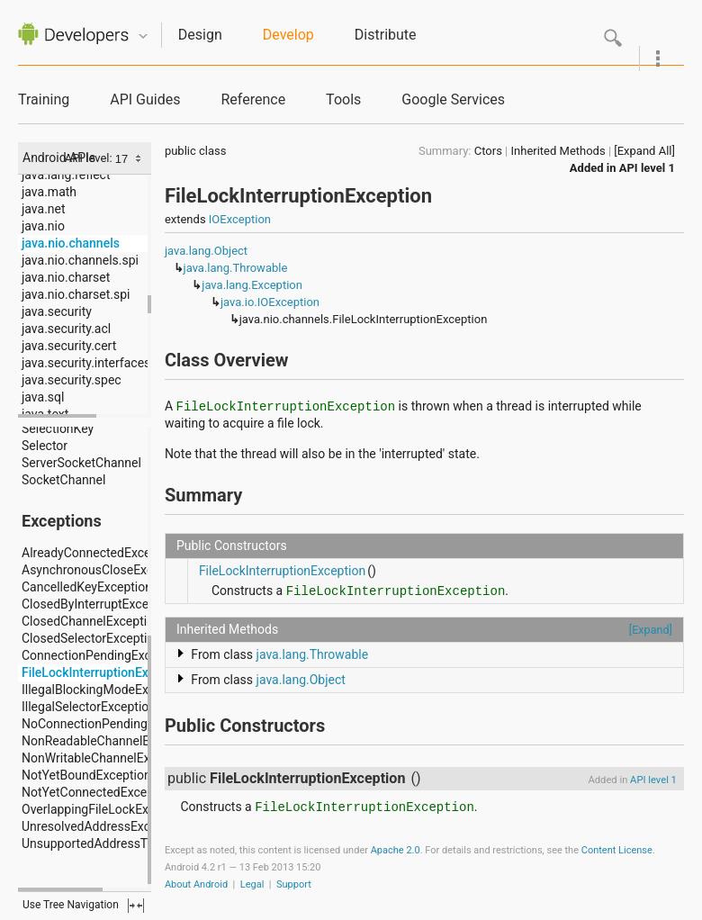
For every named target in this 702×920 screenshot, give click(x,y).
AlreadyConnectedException (100, 553)
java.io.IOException (270, 302)
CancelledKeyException (87, 587)
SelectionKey (58, 428)
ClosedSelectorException (91, 638)
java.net (44, 209)
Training (43, 99)
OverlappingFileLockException (106, 809)
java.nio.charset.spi (76, 294)
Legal (252, 884)
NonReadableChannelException (109, 741)
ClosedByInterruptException (99, 604)
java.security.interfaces (86, 363)
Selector (45, 445)
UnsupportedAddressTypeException (122, 843)
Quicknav (143, 36)
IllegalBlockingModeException (106, 689)
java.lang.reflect (66, 174)
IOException (240, 219)
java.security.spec (72, 380)
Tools (343, 99)
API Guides (145, 99)
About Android (196, 884)
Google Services (453, 99)
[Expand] (650, 629)
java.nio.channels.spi (80, 260)
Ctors (488, 151)
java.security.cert (69, 345)
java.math (49, 192)
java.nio (43, 226)
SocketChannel (63, 480)
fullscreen (136, 905)
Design (200, 34)
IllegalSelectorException (89, 706)
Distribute (386, 34)
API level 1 (647, 168)
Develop (288, 34)
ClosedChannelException (91, 621)
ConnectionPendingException (104, 655)
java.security (57, 311)
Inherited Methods (558, 151)
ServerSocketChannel (81, 462)
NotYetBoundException (86, 775)
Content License (616, 850)
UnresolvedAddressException (103, 826)
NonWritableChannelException (107, 758)
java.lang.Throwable (236, 268)
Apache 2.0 (395, 850)
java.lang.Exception (252, 285)
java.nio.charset (66, 277)
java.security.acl (66, 328)
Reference (252, 99)
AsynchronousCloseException (105, 570)
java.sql (43, 397)
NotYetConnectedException (99, 792)
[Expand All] (644, 151)
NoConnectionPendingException (112, 724)
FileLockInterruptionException (106, 672)
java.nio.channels (71, 243)
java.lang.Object (206, 250)
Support (293, 884)
